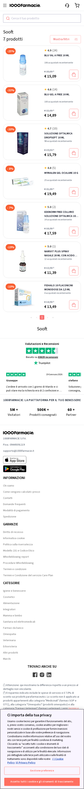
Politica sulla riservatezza (18, 544)
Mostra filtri (65, 39)
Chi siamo (8, 486)
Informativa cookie (14, 538)
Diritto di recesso (13, 532)
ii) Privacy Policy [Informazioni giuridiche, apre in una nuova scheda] (25, 762)
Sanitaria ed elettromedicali (19, 622)
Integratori (9, 609)
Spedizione (9, 517)
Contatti (7, 498)
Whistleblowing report (16, 557)
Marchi (7, 659)
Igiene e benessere (14, 591)
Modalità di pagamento (16, 510)
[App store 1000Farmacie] (18, 460)
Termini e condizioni (14, 569)
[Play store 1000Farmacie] (18, 468)
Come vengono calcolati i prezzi (21, 492)
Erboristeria (10, 646)
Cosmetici (9, 597)
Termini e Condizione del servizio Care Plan (28, 575)
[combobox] (42, 18)
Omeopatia (9, 634)
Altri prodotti (10, 653)
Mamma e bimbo (12, 616)
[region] (42, 749)
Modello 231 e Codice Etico (18, 551)
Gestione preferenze (42, 770)
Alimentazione (11, 603)
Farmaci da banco (13, 628)
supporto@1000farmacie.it (18, 451)
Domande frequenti (14, 504)
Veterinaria (9, 640)
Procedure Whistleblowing (18, 563)
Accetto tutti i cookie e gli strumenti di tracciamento (41, 781)
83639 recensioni (48, 357)
